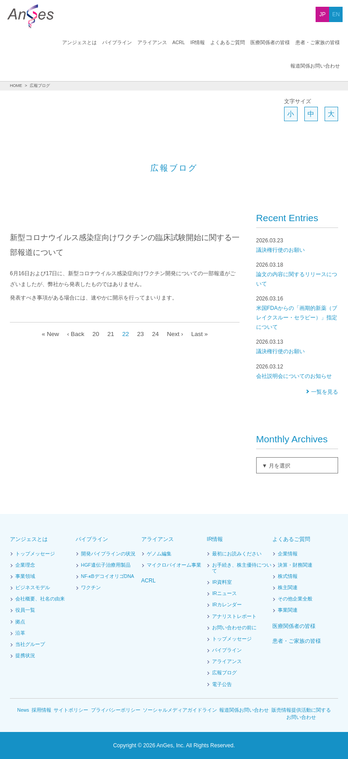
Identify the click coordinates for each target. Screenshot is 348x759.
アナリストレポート (234, 617)
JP (322, 14)
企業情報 (288, 554)
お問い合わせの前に (234, 628)
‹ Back (73, 333)
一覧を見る (324, 391)
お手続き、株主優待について (241, 568)
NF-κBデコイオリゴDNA (107, 576)
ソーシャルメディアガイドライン (180, 710)
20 (94, 333)
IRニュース (224, 594)
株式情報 (288, 576)
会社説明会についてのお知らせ (297, 371)
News (23, 710)
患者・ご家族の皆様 (262, 43)
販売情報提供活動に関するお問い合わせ (301, 714)
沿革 (20, 633)
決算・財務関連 (295, 565)
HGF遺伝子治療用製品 (106, 565)
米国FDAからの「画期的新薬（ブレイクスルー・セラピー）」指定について (297, 312)
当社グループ (30, 644)
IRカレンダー (226, 605)
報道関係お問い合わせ (315, 43)
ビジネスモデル (32, 588)
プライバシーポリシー (116, 710)
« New (48, 333)
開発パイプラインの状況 (108, 554)
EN (336, 14)
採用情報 (42, 710)
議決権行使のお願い (297, 245)
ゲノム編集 (159, 554)
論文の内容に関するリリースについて (297, 274)
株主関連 (288, 588)
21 (109, 333)
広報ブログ (224, 673)
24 (155, 333)
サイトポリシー (71, 710)
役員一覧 (25, 610)
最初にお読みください (237, 554)
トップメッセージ (35, 554)
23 (140, 333)
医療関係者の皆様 (215, 43)
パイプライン (63, 43)
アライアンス (98, 43)
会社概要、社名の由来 (40, 599)
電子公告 (222, 685)
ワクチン (91, 588)
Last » (201, 333)
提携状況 (25, 656)
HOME (16, 86)
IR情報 (143, 43)
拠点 (20, 622)
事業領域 (25, 576)
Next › (176, 333)
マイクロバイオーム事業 (174, 565)
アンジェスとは (25, 43)
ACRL (124, 43)
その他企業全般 (295, 599)
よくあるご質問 (172, 43)
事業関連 (288, 610)
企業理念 (25, 565)
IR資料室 (221, 582)
